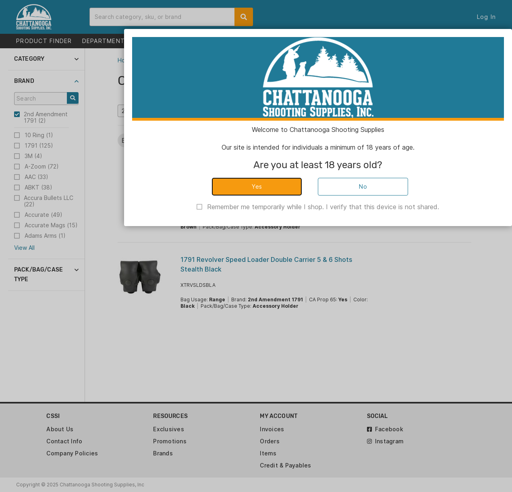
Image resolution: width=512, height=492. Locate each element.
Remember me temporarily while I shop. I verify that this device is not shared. (323, 207)
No (363, 186)
